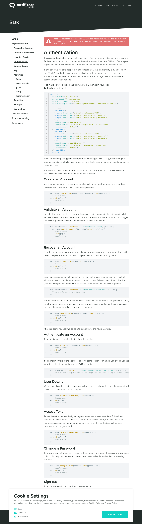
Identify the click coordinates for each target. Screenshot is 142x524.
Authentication (21, 61)
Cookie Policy (95, 503)
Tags (16, 70)
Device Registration (23, 48)
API (129, 6)
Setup (15, 38)
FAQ (107, 6)
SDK (123, 6)
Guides (115, 6)
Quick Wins (97, 6)
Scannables (19, 109)
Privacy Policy (111, 503)
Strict (20, 509)
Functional (22, 513)
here (105, 61)
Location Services (22, 57)
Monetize (18, 75)
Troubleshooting (20, 118)
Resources (17, 123)
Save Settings (115, 514)
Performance (23, 516)
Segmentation (21, 66)
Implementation (20, 43)
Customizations (20, 113)
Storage (18, 104)
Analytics (18, 100)
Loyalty (17, 87)
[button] (97, 5)
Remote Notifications (24, 52)
